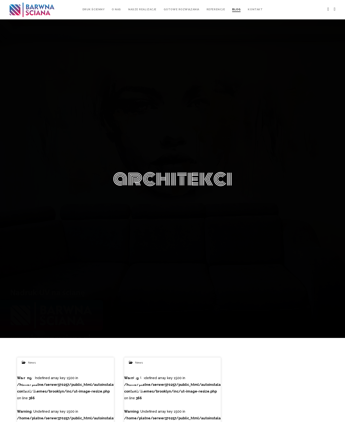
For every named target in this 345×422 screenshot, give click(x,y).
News (32, 362)
